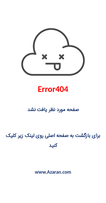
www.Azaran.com (53, 172)
